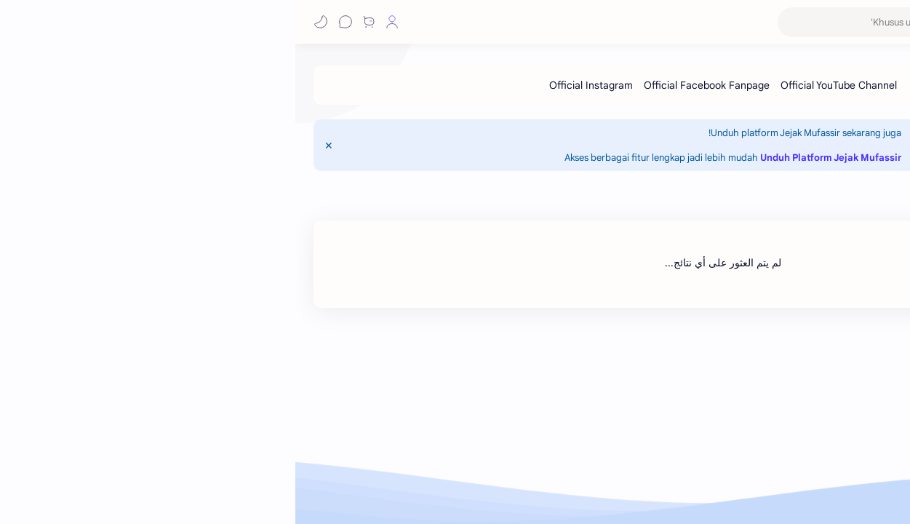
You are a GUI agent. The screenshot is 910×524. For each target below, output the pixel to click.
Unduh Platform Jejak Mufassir (535, 157)
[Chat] (50, 22)
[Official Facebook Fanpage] (411, 85)
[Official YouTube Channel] (543, 85)
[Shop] (73, 22)
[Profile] (97, 22)
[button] (121, 22)
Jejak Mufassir (831, 22)
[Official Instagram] (296, 85)
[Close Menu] (33, 145)
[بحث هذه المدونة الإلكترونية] (608, 22)
